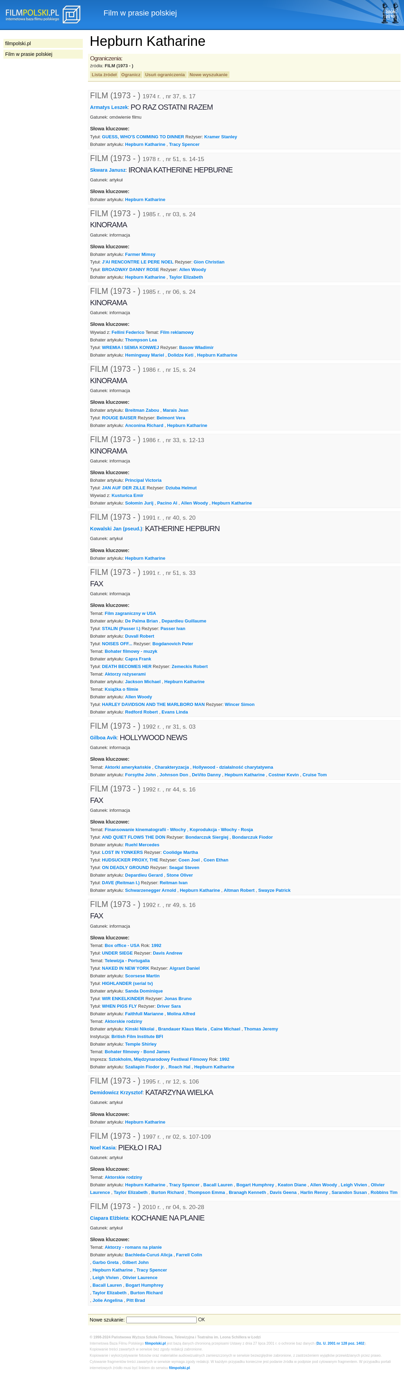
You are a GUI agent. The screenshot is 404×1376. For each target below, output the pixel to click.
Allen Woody (192, 269)
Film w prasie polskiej (28, 54)
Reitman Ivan (174, 882)
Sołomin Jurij (139, 503)
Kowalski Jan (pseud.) (116, 528)
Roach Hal (179, 1066)
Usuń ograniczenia (165, 74)
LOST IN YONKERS (122, 852)
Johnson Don (174, 774)
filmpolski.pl (155, 1343)
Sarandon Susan (349, 1192)
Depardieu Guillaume (183, 621)
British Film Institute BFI (137, 1036)
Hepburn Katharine (145, 144)
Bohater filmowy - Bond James (137, 1051)
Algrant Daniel (184, 968)
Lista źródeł (104, 74)
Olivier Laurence (140, 1277)
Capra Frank (138, 658)
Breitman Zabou (142, 410)
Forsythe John (140, 774)
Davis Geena (283, 1192)
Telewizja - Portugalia (127, 960)
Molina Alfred (181, 1013)
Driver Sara (169, 1006)
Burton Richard (167, 1192)
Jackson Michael (143, 681)
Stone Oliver (180, 875)
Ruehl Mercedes (142, 844)
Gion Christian (209, 262)
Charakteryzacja (172, 767)
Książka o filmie (121, 689)
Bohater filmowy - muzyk (131, 651)
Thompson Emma (206, 1192)
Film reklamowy (177, 332)
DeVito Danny (206, 774)
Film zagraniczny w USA (130, 613)
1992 (156, 945)
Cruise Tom (315, 774)
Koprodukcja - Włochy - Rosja (221, 829)
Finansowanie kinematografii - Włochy (145, 829)
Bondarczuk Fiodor (252, 837)
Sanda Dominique (144, 991)
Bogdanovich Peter (172, 643)
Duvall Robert (139, 636)
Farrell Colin (189, 1254)
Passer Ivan (172, 628)
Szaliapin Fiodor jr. (145, 1066)
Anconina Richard (144, 425)
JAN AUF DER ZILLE (124, 487)
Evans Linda (174, 712)
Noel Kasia (103, 1147)
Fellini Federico (128, 332)
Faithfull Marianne (144, 1013)
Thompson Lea (141, 339)
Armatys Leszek (109, 107)
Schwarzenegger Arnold (150, 890)
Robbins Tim (384, 1192)
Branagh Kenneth (247, 1192)
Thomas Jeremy (261, 1028)
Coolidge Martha (180, 852)
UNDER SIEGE (117, 953)
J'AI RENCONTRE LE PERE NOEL (138, 262)
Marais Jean (175, 410)
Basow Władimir (196, 347)
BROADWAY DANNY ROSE (130, 269)
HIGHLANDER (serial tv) (127, 983)
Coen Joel (189, 860)
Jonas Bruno (177, 998)
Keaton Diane (292, 1184)
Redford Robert (141, 712)
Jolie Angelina (107, 1300)
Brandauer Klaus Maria (182, 1028)
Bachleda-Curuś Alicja (149, 1254)
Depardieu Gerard (144, 875)
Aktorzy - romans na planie (133, 1247)
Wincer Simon (240, 704)
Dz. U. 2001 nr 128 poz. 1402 (340, 1343)
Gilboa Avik (103, 737)
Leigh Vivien (354, 1184)
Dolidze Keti (180, 355)
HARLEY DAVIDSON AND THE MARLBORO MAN (153, 704)
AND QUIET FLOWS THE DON (134, 837)
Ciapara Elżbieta (109, 1217)
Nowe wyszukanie (208, 74)
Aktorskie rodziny (123, 1021)
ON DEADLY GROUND (125, 867)
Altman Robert (239, 890)
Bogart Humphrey (255, 1184)
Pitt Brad (135, 1300)
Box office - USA (122, 945)
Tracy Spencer (184, 144)
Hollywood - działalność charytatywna (233, 767)
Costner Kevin (283, 774)
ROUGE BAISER (119, 417)
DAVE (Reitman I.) (121, 882)
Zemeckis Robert (190, 666)
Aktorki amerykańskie (128, 767)
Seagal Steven (184, 867)
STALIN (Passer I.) (121, 628)
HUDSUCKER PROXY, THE (130, 860)
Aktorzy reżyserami (125, 674)
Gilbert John (135, 1262)
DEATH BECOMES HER (127, 666)
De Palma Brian (141, 621)
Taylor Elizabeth (186, 277)
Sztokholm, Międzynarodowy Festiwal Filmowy (158, 1059)
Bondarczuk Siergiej (206, 837)
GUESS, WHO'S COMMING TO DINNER (143, 136)
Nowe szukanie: (107, 1320)
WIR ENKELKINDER (123, 998)
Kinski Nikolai (140, 1028)
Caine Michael (225, 1028)
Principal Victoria (143, 480)
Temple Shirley (141, 1044)
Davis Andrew (167, 953)
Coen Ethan (216, 860)
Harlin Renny (314, 1192)
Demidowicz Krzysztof (116, 1092)
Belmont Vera (171, 417)
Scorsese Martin (142, 975)
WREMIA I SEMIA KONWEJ (130, 347)
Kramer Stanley (220, 136)
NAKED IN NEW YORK (125, 968)
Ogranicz (130, 74)
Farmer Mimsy (140, 254)
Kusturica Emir (128, 495)
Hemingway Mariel (144, 355)
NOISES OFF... (117, 643)
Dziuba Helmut (181, 487)
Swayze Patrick (274, 890)
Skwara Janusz (108, 170)
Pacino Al (167, 503)
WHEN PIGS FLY (119, 1006)
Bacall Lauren (218, 1184)
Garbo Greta (105, 1262)
